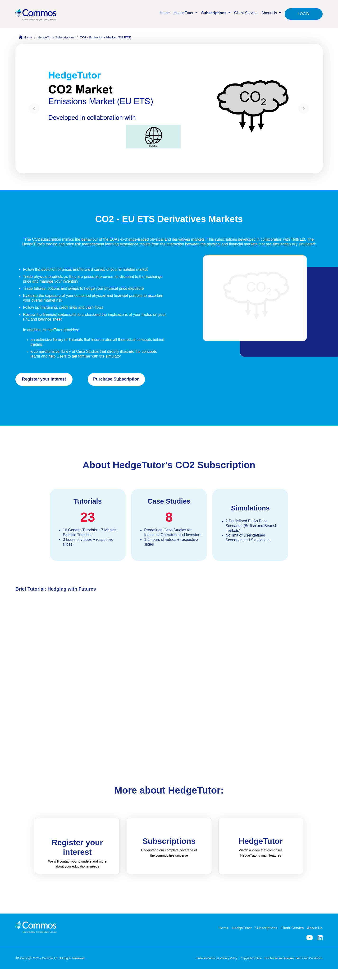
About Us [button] (269, 13)
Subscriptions (266, 928)
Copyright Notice (251, 958)
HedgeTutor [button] (184, 13)
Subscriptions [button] (214, 13)
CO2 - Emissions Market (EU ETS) (106, 37)
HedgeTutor (242, 928)
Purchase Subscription (116, 379)
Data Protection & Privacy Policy (217, 958)
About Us (315, 928)
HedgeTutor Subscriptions (56, 37)
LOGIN (304, 14)
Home (165, 13)
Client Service (246, 13)
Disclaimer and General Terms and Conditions (294, 958)
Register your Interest (44, 379)
